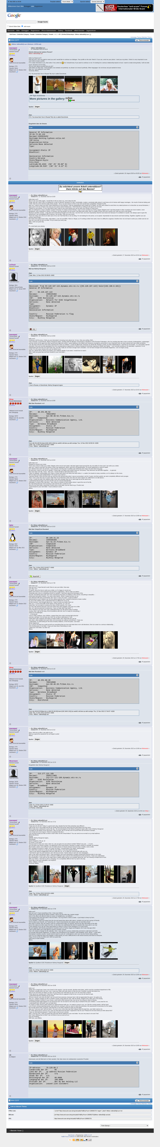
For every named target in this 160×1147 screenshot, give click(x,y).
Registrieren (38, 6)
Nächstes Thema (146, 37)
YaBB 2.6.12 (87, 1135)
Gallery (60, 30)
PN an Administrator (49, 30)
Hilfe (18, 30)
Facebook (68, 30)
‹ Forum (19, 1130)
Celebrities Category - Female (25, 34)
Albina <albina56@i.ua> (36, 53)
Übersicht (10, 30)
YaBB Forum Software (68, 1136)
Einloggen (27, 6)
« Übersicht (13, 1130)
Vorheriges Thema (136, 37)
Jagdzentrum (91, 30)
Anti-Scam (13, 34)
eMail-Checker (79, 30)
